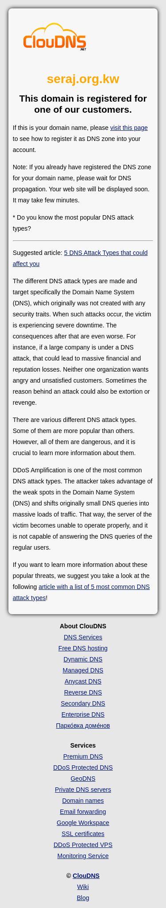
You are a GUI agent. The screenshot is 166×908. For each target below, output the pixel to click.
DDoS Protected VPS (83, 844)
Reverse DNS (83, 692)
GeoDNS (82, 778)
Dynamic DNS (83, 659)
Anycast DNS (83, 681)
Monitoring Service (83, 855)
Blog (83, 897)
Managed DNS (83, 670)
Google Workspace (83, 822)
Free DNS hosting (83, 648)
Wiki (83, 886)
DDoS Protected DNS (83, 767)
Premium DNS (83, 756)
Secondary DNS (83, 703)
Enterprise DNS (83, 714)
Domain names (83, 800)
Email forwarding (83, 811)
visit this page (129, 127)
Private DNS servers (83, 789)
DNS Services (83, 637)
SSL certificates (83, 833)
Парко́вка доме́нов (83, 725)
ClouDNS (86, 875)
